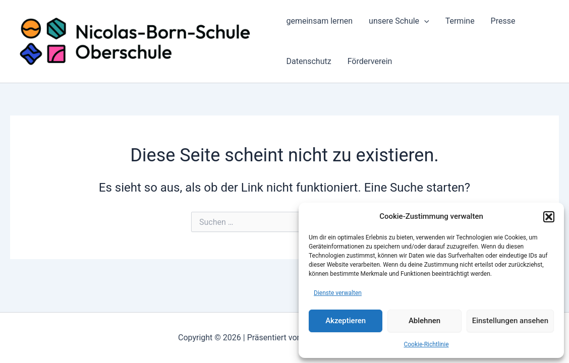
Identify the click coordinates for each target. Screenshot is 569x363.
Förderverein (370, 61)
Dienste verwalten (338, 292)
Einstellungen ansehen (510, 320)
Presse (503, 21)
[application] (424, 21)
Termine (460, 21)
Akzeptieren (345, 320)
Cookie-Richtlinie (426, 344)
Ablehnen (424, 320)
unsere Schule (399, 21)
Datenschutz (308, 61)
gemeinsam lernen (319, 21)
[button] (549, 217)
